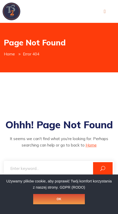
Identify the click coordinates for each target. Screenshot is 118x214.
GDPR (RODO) (72, 187)
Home (9, 54)
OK (59, 199)
